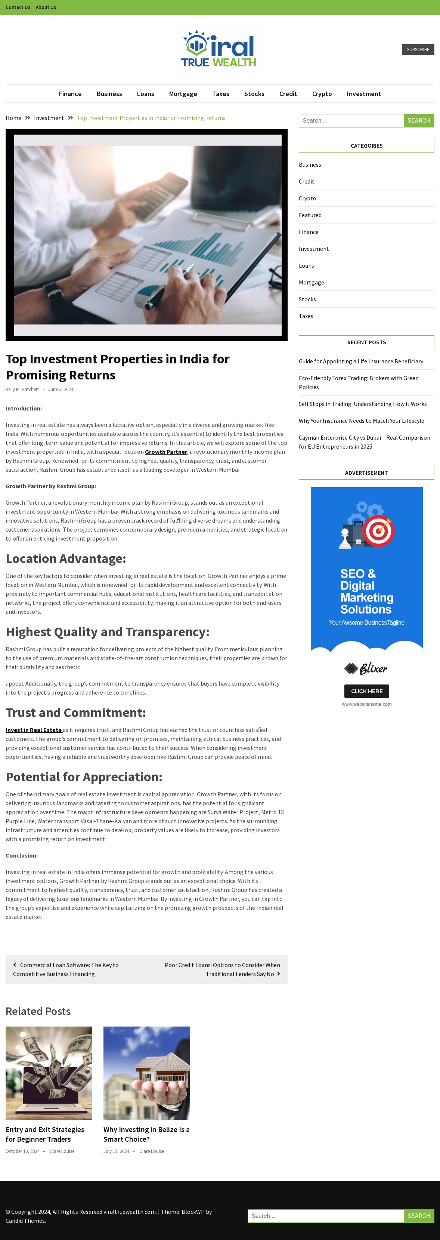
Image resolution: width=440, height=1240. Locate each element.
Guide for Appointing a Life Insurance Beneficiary (361, 361)
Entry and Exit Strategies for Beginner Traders (45, 1134)
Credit (288, 93)
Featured (310, 215)
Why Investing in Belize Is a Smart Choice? (146, 1134)
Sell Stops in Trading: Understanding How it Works (363, 403)
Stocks (254, 93)
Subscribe (418, 49)
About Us (46, 7)
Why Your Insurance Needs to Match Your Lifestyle (361, 420)
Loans (145, 93)
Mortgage (183, 93)
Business (109, 93)
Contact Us (18, 7)
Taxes (220, 93)
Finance (70, 93)
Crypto (322, 93)
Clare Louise (62, 1151)
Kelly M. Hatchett (22, 389)
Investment (364, 93)
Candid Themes (25, 1220)
